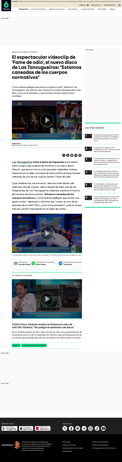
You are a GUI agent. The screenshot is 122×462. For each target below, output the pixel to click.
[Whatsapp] (77, 430)
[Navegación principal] (119, 5)
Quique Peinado (87, 9)
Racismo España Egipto (70, 1)
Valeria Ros (114, 9)
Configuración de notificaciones (104, 448)
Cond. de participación (100, 445)
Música (16, 345)
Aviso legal (66, 442)
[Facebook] (71, 430)
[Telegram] (84, 430)
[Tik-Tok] (96, 430)
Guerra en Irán (23, 1)
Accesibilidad (67, 451)
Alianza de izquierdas (53, 1)
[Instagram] (90, 430)
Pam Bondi (115, 1)
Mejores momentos (57, 9)
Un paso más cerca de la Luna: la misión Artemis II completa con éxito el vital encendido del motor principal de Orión (107, 161)
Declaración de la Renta (37, 1)
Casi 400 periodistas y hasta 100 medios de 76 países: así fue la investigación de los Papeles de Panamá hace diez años (106, 199)
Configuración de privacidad (72, 448)
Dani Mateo (72, 9)
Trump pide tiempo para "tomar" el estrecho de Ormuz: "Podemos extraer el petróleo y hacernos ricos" (106, 138)
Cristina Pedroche (38, 9)
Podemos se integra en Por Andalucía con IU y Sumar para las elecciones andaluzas (107, 149)
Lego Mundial (105, 1)
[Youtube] (103, 430)
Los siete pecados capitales (34, 345)
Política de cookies (69, 445)
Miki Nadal (101, 9)
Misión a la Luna (84, 1)
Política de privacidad (100, 442)
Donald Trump (95, 1)
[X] (64, 430)
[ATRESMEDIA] (10, 446)
